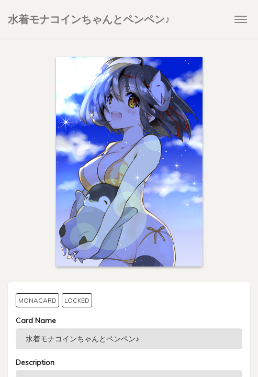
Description (35, 362)
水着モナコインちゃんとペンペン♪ (89, 19)
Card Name (36, 320)
